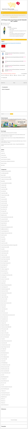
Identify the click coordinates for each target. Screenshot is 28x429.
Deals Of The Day (5, 15)
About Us (2, 151)
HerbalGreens (3, 396)
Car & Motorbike (4, 173)
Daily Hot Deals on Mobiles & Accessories (8, 161)
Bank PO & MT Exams (4, 388)
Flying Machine (4, 318)
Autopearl (3, 187)
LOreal (2, 338)
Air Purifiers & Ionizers (5, 364)
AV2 (3, 73)
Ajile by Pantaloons (4, 404)
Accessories (3, 199)
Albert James (3, 354)
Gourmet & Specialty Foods (5, 183)
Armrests (2, 360)
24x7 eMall (3, 348)
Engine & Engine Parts (5, 346)
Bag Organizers (3, 320)
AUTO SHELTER (3, 362)
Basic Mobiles (3, 207)
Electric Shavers (4, 316)
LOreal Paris (3, 203)
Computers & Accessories (5, 179)
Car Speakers (3, 378)
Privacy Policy (3, 155)
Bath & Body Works (4, 352)
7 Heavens (3, 390)
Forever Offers (11, 15)
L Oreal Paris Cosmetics (5, 394)
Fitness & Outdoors (4, 195)
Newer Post (3, 82)
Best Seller (3, 165)
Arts (2, 384)
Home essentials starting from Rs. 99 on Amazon (9, 132)
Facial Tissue (3, 358)
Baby (2, 181)
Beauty (2, 175)
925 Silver (3, 400)
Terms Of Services (4, 157)
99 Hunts (2, 402)
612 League (3, 211)
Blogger (16, 419)
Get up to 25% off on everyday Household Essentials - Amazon (13, 119)
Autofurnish (3, 201)
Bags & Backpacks (4, 376)
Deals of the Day (3, 163)
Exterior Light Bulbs (4, 370)
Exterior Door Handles (5, 334)
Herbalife (2, 350)
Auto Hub (2, 191)
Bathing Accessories (4, 366)
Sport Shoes (3, 209)
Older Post (25, 82)
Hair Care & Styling (4, 336)
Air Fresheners (3, 213)
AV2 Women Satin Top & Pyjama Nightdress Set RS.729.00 (14, 61)
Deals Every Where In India (8, 9)
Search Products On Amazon (5, 159)
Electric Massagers (4, 356)
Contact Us (3, 153)
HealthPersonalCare (4, 368)
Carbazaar (3, 322)
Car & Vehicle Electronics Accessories (7, 314)
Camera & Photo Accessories (6, 340)
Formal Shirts (3, 193)
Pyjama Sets (14, 73)
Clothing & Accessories (8, 73)
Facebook (7, 75)
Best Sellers (16, 15)
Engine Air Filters (4, 332)
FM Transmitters (4, 328)
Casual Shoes (3, 342)
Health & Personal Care (5, 177)
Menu (14, 12)
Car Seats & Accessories (5, 344)
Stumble (20, 75)
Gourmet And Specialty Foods (6, 386)
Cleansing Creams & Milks (5, 326)
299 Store (2, 398)
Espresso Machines (4, 380)
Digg (24, 75)
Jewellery (3, 185)
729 (3, 46)
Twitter (11, 75)
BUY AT (14, 39)
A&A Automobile (4, 205)
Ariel (2, 374)
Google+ (16, 75)
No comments (24, 73)
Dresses (2, 197)
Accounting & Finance (5, 392)
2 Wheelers (3, 330)
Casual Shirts (3, 189)
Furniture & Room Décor (5, 372)
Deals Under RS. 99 (22, 15)
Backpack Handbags (4, 324)
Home (14, 82)
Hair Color (3, 382)
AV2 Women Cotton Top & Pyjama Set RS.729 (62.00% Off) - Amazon (14, 20)
